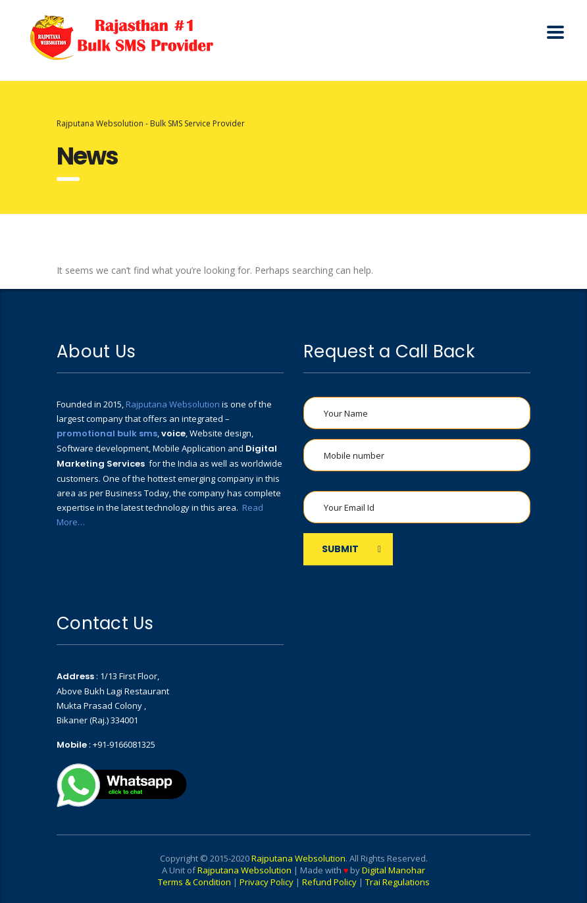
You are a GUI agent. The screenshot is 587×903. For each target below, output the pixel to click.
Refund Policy (329, 882)
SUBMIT (351, 548)
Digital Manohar (393, 870)
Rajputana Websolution (173, 404)
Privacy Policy (267, 882)
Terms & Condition (194, 882)
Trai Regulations (397, 882)
